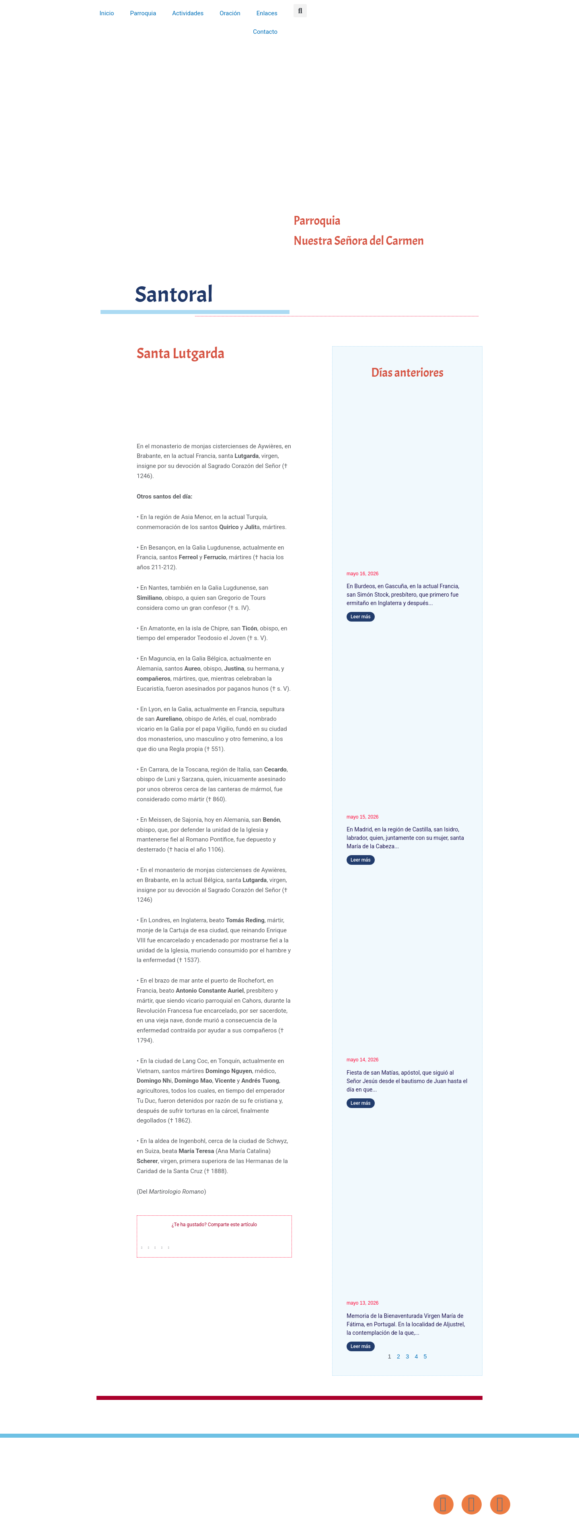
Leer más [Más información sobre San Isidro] (361, 860)
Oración (230, 13)
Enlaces (267, 13)
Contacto (265, 31)
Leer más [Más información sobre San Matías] (361, 1103)
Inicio (107, 13)
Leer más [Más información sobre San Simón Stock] (361, 617)
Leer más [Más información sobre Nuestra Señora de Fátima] (361, 1346)
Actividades (187, 13)
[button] (300, 10)
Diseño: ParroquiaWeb (489, 1528)
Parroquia (143, 13)
